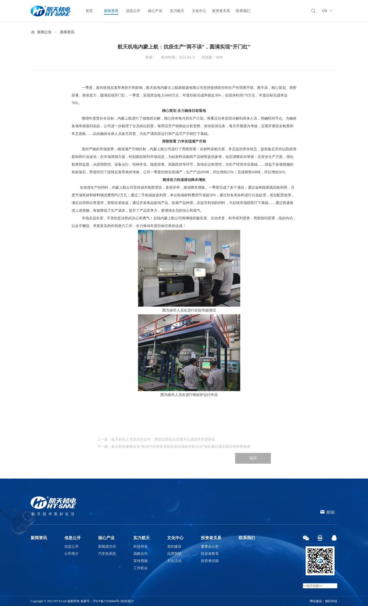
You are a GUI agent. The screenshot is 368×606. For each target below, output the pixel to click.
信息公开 (72, 538)
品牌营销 (174, 554)
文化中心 (175, 538)
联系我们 (247, 538)
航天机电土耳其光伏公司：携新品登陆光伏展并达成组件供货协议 (163, 448)
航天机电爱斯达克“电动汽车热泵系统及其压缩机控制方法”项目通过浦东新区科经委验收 (180, 455)
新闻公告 (44, 32)
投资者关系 (211, 538)
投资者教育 (210, 554)
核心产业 (106, 538)
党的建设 (174, 546)
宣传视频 (140, 561)
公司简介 (71, 554)
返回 (253, 467)
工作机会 (140, 568)
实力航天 (141, 538)
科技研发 (140, 546)
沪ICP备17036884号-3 (107, 601)
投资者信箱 (210, 561)
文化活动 (174, 561)
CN (324, 10)
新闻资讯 (67, 32)
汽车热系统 (107, 554)
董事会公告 (210, 546)
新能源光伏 (107, 546)
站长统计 (128, 601)
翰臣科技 (331, 601)
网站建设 (316, 601)
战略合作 (140, 554)
